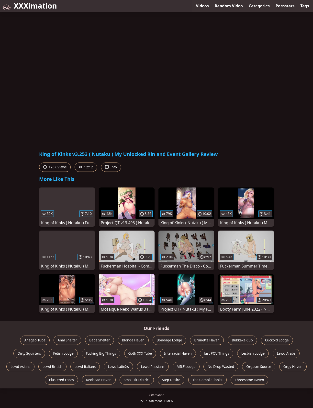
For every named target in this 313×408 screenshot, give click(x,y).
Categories (259, 6)
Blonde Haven (133, 340)
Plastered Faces (61, 379)
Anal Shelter (67, 340)
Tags (304, 6)
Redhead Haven (99, 379)
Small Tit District (137, 379)
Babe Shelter (99, 340)
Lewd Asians (20, 366)
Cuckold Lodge (277, 340)
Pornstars (285, 6)
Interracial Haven (178, 353)
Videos (202, 6)
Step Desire (171, 379)
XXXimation (30, 6)
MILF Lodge (186, 366)
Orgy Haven (292, 366)
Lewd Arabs (286, 353)
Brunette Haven (207, 340)
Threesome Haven (249, 379)
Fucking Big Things (101, 353)
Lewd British (52, 366)
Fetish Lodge (63, 353)
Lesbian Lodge (253, 353)
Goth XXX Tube (140, 353)
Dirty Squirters (29, 353)
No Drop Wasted (221, 366)
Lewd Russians (153, 366)
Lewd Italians (85, 366)
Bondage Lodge (169, 340)
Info (111, 167)
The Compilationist (207, 379)
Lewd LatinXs (118, 366)
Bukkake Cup (242, 340)
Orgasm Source (258, 366)
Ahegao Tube (34, 340)
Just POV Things (216, 353)
